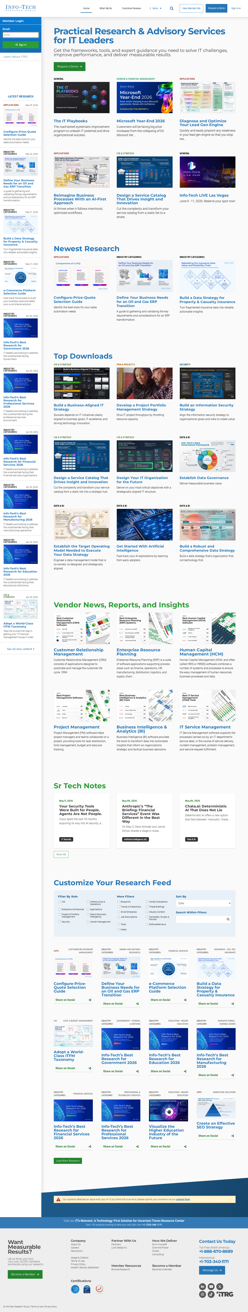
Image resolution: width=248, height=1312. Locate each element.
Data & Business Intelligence (98, 915)
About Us (76, 1244)
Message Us (212, 1270)
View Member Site (191, 8)
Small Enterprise (129, 912)
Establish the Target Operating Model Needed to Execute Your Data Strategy (82, 550)
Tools (123, 924)
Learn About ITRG (15, 56)
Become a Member (25, 1274)
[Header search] (172, 8)
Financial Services (178, 951)
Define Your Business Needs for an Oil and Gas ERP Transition (142, 301)
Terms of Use (78, 1261)
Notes (124, 929)
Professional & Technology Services (129, 1094)
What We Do (106, 8)
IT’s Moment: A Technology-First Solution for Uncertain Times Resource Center (129, 1220)
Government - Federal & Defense (128, 1022)
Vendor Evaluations (158, 902)
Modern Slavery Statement (85, 1267)
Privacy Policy (78, 1264)
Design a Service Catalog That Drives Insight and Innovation (81, 480)
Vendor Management (100, 922)
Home (86, 8)
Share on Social (73, 1000)
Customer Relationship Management (80, 951)
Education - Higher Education (178, 1022)
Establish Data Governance (204, 478)
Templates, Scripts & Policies (159, 918)
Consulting (158, 1254)
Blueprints (126, 902)
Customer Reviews (131, 8)
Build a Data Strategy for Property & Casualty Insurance (207, 300)
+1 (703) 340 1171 (152, 1224)
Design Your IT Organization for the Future (142, 480)
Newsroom (76, 1251)
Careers (75, 1247)
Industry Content (157, 912)
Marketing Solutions (224, 1092)
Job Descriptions (129, 917)
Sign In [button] (236, 8)
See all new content (20, 649)
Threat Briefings (156, 907)
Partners (116, 1244)
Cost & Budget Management (78, 1020)
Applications (96, 909)
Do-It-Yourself (159, 1244)
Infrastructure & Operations (97, 903)
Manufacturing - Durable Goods (227, 1022)
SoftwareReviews (157, 924)
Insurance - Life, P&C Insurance (225, 951)
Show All (61, 854)
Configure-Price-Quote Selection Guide (75, 299)
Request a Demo (216, 8)
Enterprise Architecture (73, 909)
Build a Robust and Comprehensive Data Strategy (207, 548)
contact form (183, 1199)
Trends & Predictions (131, 907)
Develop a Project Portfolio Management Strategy (141, 407)
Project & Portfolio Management (70, 915)
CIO (63, 902)
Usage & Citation (80, 1257)
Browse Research (120, 1269)
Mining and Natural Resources (130, 951)
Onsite (155, 1251)
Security (66, 922)
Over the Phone (160, 1247)
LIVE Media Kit (119, 1247)
